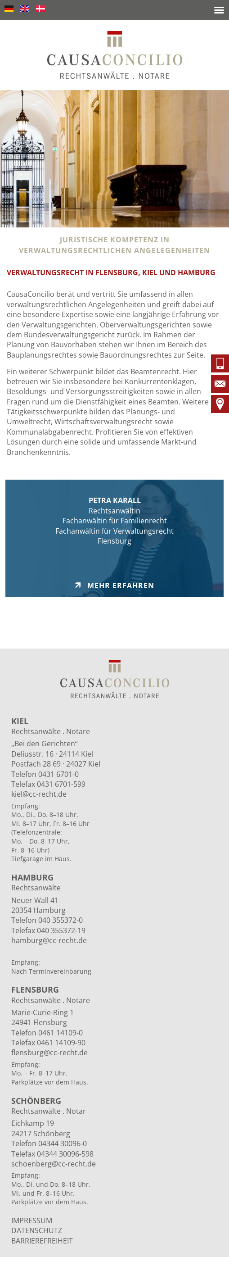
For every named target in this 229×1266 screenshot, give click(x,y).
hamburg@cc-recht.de (49, 940)
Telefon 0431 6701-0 (45, 774)
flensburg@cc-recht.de (49, 1052)
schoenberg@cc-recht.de (53, 1164)
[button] (219, 10)
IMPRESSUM (31, 1220)
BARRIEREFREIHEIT (42, 1241)
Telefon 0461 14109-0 (47, 1033)
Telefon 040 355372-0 (47, 920)
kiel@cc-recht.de (39, 794)
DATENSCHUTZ (36, 1230)
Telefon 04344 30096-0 (49, 1143)
